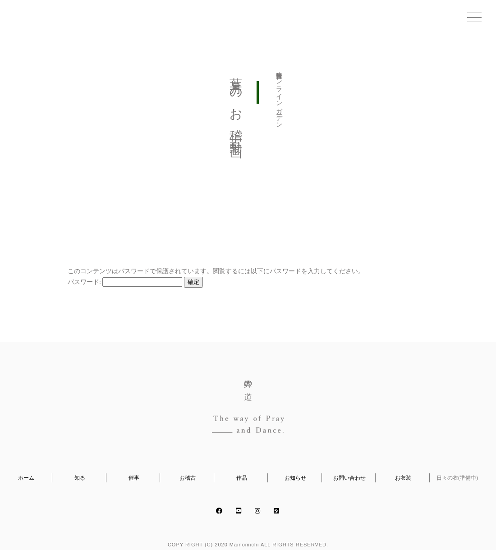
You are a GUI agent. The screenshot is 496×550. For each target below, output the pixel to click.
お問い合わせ (349, 478)
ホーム (26, 478)
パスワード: (125, 282)
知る (79, 478)
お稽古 (187, 478)
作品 (241, 478)
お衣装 (403, 478)
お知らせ (295, 478)
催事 (134, 478)
